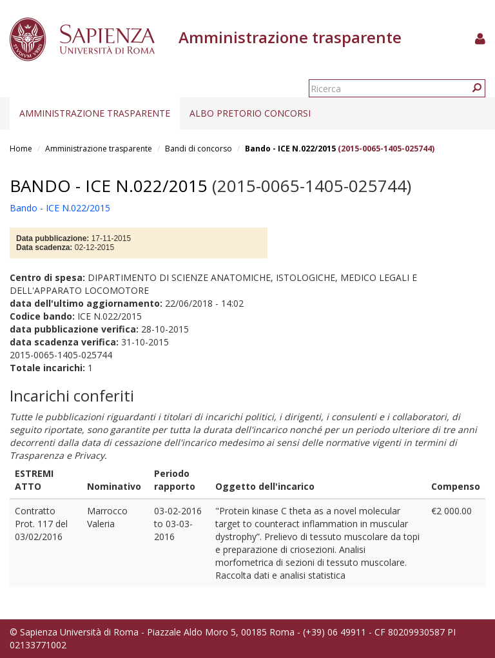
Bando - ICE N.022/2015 (290, 148)
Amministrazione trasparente (94, 113)
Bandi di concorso (198, 148)
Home (21, 148)
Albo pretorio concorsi (250, 113)
